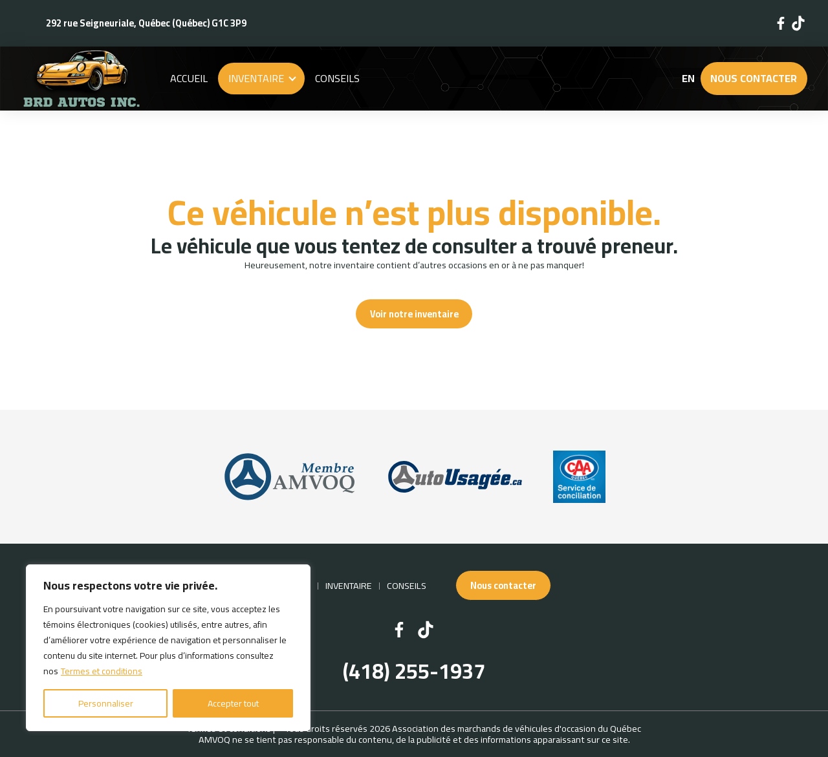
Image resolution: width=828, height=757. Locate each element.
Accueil (189, 78)
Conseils (337, 78)
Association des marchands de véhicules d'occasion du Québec (516, 728)
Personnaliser (105, 703)
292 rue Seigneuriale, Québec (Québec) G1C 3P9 (146, 23)
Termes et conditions (101, 671)
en (688, 78)
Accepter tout (233, 703)
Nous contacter (753, 78)
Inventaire (256, 78)
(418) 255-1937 (414, 672)
